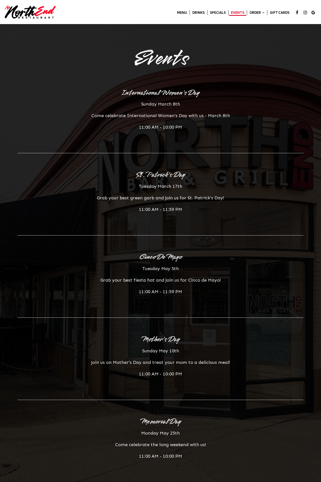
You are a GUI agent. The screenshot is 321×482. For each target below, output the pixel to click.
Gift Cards (279, 12)
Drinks (198, 12)
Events (237, 12)
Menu (182, 12)
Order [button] (257, 12)
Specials (218, 12)
